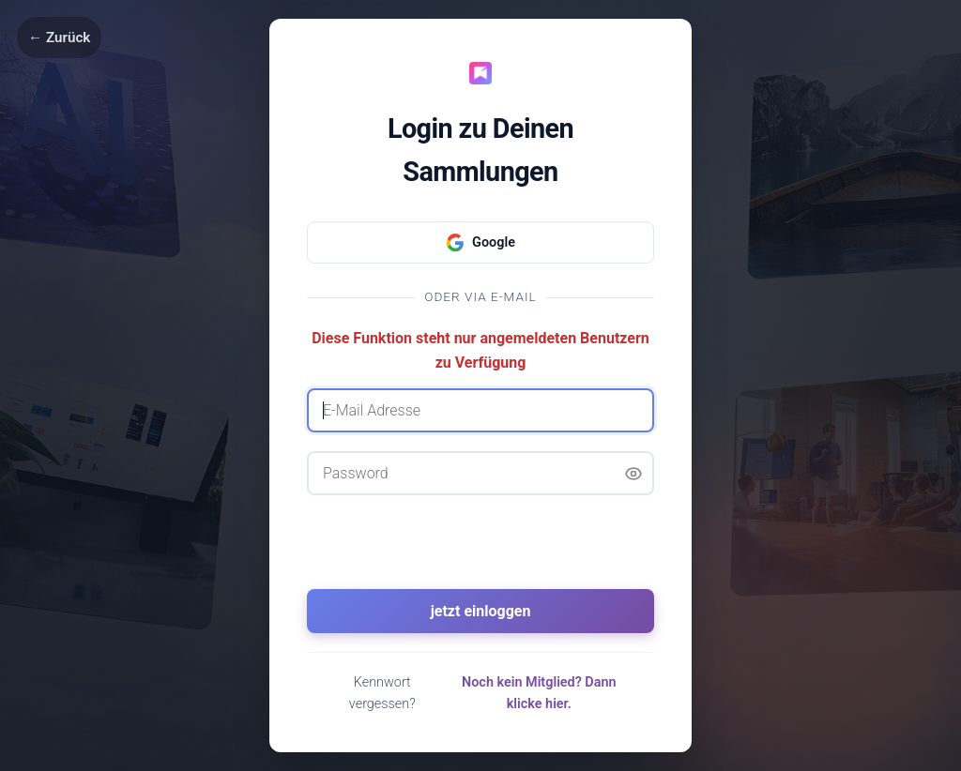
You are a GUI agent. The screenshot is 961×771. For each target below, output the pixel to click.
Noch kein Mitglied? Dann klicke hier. (539, 693)
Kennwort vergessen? (382, 693)
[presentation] (480, 550)
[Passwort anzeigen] (633, 473)
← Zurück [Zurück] (59, 37)
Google (480, 243)
